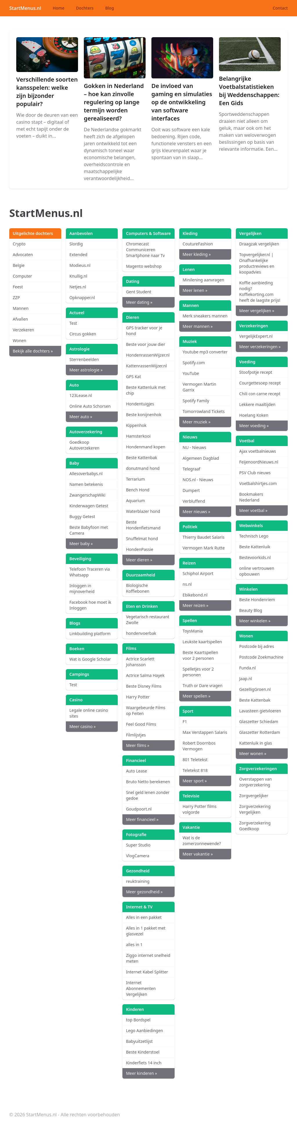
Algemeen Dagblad (201, 458)
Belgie (19, 265)
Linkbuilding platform (90, 633)
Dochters (85, 8)
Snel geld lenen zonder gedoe (147, 795)
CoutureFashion (198, 244)
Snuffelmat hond (142, 538)
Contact (280, 8)
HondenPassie (139, 549)
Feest (18, 287)
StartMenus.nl (25, 8)
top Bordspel (138, 1020)
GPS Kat (133, 376)
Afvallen (20, 319)
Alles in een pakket (144, 917)
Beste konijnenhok (143, 414)
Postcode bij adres (256, 646)
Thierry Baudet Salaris (203, 537)
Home (58, 8)
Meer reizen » (196, 605)
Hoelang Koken (253, 415)
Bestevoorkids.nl (255, 557)
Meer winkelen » (254, 621)
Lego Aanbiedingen (144, 1030)
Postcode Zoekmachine (261, 657)
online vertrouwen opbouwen (256, 571)
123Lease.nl (80, 395)
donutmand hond (143, 468)
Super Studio (138, 845)
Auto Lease (136, 771)
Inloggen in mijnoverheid (82, 588)
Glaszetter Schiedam (258, 721)
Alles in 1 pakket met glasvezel (145, 931)
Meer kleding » (197, 254)
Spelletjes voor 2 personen (198, 672)
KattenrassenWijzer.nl (146, 366)
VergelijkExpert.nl (256, 336)
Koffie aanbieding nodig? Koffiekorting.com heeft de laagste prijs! (259, 291)
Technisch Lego (253, 536)
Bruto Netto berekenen (148, 781)
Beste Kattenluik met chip (146, 390)
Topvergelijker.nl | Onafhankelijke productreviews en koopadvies (256, 263)
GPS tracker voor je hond (144, 330)
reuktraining (137, 881)
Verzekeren (23, 330)
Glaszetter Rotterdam (259, 732)
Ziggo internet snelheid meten (148, 958)
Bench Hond (137, 490)
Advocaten (23, 254)
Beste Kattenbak (141, 457)
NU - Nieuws (194, 447)
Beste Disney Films (143, 686)
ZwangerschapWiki (87, 495)
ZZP (16, 297)
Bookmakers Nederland (251, 497)
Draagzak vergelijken (259, 244)
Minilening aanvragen (203, 280)
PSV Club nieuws (255, 472)
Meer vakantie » (198, 854)
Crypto (19, 244)
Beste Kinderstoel (142, 1052)
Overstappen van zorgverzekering (255, 782)
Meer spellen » (197, 696)
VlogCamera (137, 855)
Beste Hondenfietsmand (143, 525)
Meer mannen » (198, 326)
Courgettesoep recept (260, 383)
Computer (22, 276)
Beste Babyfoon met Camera (88, 530)
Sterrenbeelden (84, 359)
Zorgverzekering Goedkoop (255, 825)
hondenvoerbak (141, 633)
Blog (109, 8)
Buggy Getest (82, 516)
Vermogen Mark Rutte (204, 548)
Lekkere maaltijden (257, 404)
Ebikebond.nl (195, 595)
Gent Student (138, 291)
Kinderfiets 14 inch (143, 1062)
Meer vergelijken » (256, 310)
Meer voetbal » (253, 510)
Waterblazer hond (143, 511)
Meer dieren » (139, 560)
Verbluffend (194, 501)
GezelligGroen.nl (255, 689)
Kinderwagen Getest (88, 505)
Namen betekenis (86, 484)
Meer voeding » (254, 425)
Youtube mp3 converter (205, 352)
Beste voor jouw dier (145, 344)
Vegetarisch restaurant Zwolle (147, 619)
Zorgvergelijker (253, 795)
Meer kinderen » (141, 1073)
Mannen (20, 308)
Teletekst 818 (195, 770)
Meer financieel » (142, 819)
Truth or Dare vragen (203, 685)
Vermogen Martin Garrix (199, 387)
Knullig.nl (78, 276)
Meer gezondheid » (144, 891)
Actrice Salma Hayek (145, 675)
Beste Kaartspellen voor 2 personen (200, 655)
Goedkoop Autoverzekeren (84, 445)
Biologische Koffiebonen (137, 588)
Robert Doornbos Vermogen (199, 746)
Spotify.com (194, 362)
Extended (78, 254)
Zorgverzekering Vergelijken (255, 809)
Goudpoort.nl (138, 809)
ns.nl (187, 584)
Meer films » (137, 745)
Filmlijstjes (136, 735)
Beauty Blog (250, 610)
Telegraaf (191, 469)
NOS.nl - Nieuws (198, 479)
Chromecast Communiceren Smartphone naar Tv (145, 249)
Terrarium (135, 479)
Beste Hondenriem (257, 599)
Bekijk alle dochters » (33, 351)
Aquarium (135, 500)
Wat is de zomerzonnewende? (202, 840)
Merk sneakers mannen (205, 316)
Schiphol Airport (198, 573)
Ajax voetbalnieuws (257, 451)
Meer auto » (80, 416)
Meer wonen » (252, 753)
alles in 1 (134, 944)
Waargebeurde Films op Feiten (145, 710)
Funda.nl (247, 668)
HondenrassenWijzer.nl (147, 355)
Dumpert (191, 490)
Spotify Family (196, 400)
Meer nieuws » (196, 511)
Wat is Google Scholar (90, 659)
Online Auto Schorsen (90, 406)
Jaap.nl (245, 678)
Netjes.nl (77, 287)
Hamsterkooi (138, 436)
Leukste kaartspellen (202, 641)
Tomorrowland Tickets (204, 411)
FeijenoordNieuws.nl (258, 462)
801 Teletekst (195, 759)
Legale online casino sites (88, 713)
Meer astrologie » (85, 370)
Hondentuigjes (140, 404)
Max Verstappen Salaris (205, 732)
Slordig (76, 244)
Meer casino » (82, 726)
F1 (185, 721)
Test (73, 323)
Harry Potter (137, 697)
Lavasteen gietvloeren (260, 711)
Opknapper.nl (82, 297)
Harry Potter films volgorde (200, 809)
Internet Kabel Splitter (147, 972)
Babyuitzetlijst (139, 1041)
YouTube (191, 373)
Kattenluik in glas (255, 743)
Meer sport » (195, 781)
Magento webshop (144, 266)
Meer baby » (81, 543)
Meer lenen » (195, 290)
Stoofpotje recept (255, 372)
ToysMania (193, 631)
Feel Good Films (141, 724)
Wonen (19, 340)
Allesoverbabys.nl (85, 473)
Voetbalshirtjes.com (258, 483)
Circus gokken (82, 334)
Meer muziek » (197, 422)
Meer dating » (139, 302)
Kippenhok (136, 425)
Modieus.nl (79, 265)
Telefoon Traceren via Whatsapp (89, 572)
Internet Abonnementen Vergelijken (140, 988)
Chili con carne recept (259, 393)
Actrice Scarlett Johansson (140, 661)
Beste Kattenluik (254, 546)
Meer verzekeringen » (260, 346)
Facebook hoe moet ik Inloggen (90, 605)
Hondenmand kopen (145, 447)
